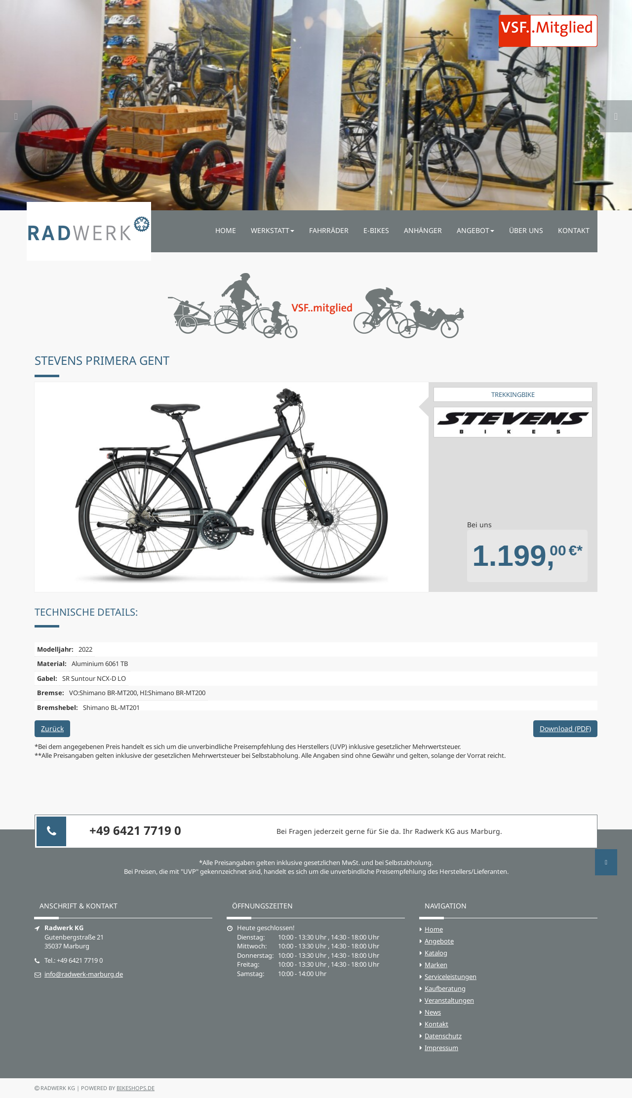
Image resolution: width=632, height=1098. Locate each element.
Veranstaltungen (449, 1000)
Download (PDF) (565, 728)
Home (225, 230)
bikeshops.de (136, 1088)
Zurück (52, 728)
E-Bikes (376, 230)
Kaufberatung (445, 988)
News (433, 1012)
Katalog (436, 952)
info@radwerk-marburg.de (83, 974)
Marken (436, 964)
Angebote (439, 941)
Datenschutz (443, 1035)
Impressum (441, 1047)
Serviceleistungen (450, 976)
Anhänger (423, 230)
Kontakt (574, 230)
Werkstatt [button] (272, 230)
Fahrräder (329, 230)
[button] (16, 105)
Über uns (526, 230)
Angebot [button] (475, 230)
